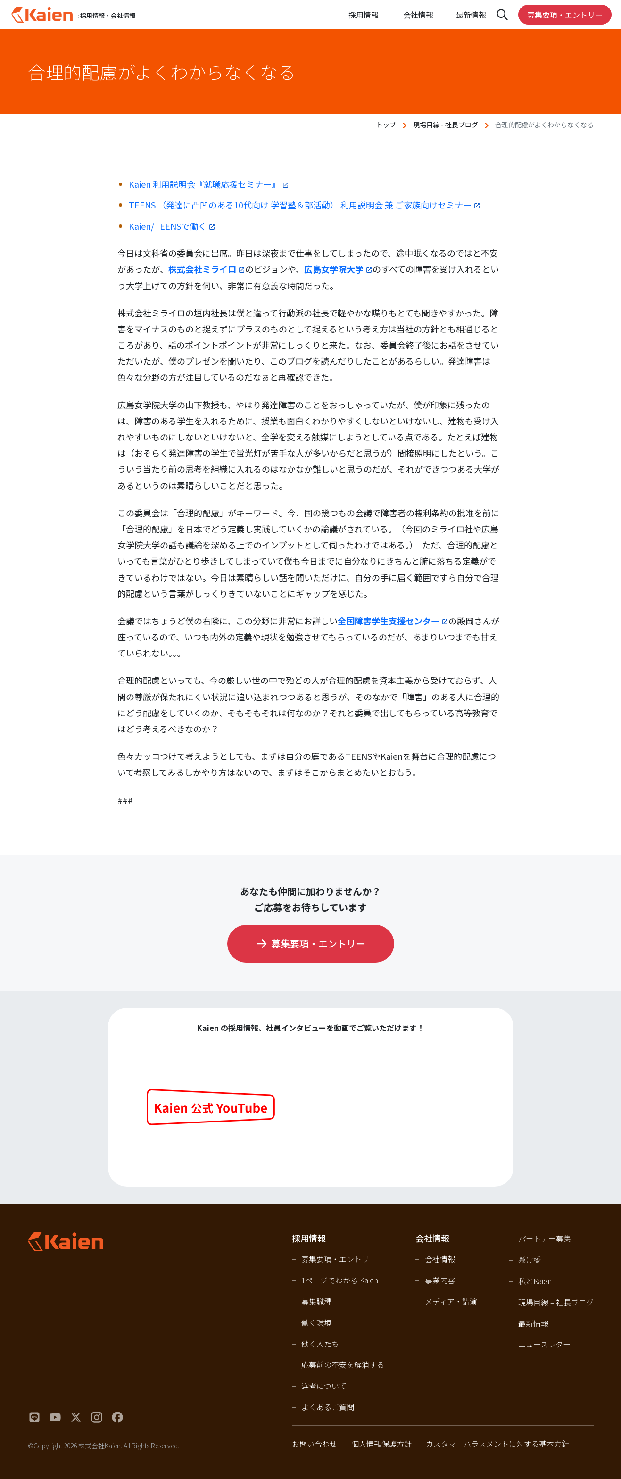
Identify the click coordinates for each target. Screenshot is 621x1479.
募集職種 (316, 1301)
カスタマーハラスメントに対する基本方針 (497, 1443)
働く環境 (316, 1322)
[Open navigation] (502, 14)
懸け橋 (529, 1259)
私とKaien (535, 1281)
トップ (386, 124)
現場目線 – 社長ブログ (556, 1302)
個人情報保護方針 (381, 1443)
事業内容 (440, 1280)
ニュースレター (544, 1344)
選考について (324, 1385)
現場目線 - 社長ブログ (445, 124)
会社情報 (440, 1258)
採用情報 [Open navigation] (363, 14)
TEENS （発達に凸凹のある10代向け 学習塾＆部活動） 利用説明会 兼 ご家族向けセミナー (300, 205)
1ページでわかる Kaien (339, 1280)
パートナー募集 (544, 1238)
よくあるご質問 (327, 1407)
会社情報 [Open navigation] (418, 14)
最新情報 (471, 14)
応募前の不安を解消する (342, 1364)
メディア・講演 (451, 1301)
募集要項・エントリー (565, 14)
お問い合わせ (314, 1443)
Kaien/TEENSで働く (168, 226)
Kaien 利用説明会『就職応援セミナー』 (204, 184)
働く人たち (320, 1343)
